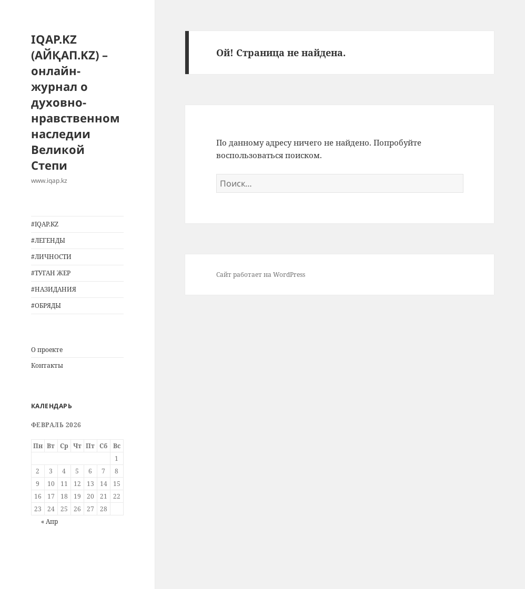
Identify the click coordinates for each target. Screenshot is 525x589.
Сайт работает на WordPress (260, 274)
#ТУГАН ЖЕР (50, 272)
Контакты (47, 365)
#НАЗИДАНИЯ (53, 289)
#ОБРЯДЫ (46, 305)
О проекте (47, 349)
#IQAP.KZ (44, 224)
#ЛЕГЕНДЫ (48, 240)
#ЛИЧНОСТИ (51, 256)
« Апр (49, 521)
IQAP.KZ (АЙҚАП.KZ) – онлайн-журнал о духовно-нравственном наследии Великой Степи (75, 102)
